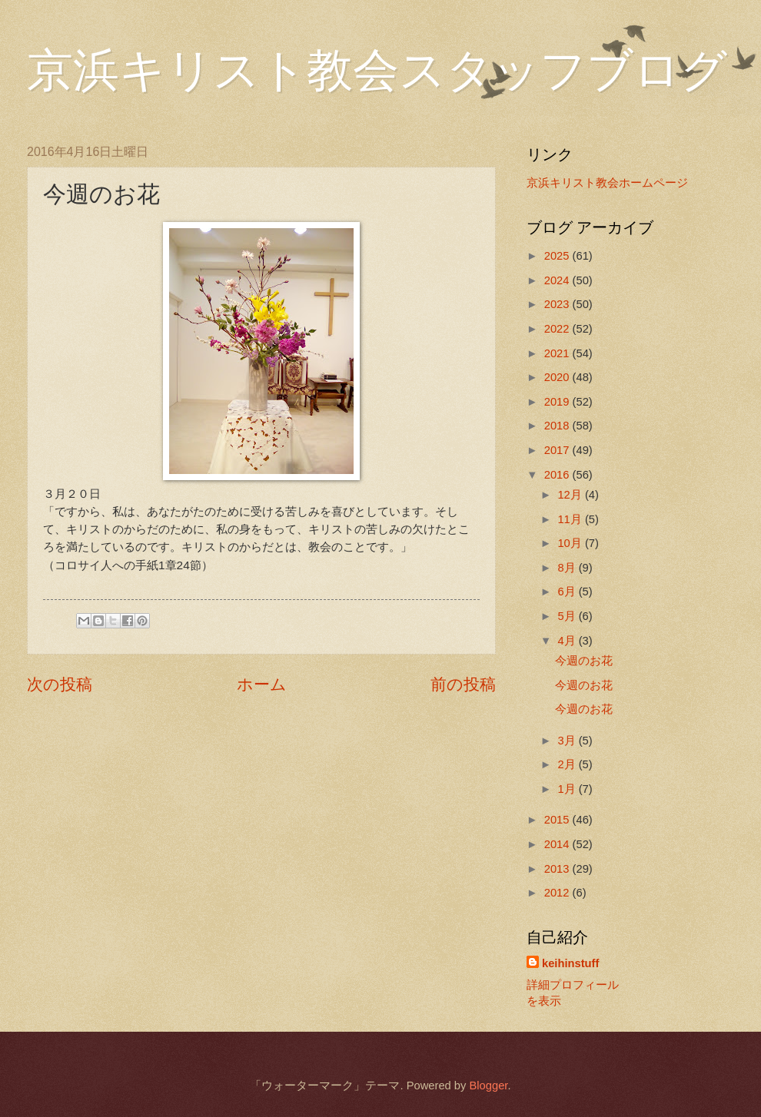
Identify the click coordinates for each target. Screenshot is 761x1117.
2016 (558, 475)
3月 (567, 740)
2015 (558, 820)
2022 (558, 329)
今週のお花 (584, 661)
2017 (558, 450)
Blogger (488, 1085)
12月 (570, 495)
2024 (558, 280)
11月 (570, 519)
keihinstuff (570, 963)
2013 (558, 869)
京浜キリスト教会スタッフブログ (377, 70)
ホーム (262, 684)
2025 (558, 256)
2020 (558, 377)
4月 (567, 641)
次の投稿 (59, 684)
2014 (558, 844)
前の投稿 (463, 684)
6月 (567, 591)
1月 (567, 789)
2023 (558, 304)
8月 (567, 568)
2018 (558, 425)
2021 (558, 353)
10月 (570, 543)
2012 (558, 893)
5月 (567, 616)
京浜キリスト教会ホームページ (607, 183)
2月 (567, 764)
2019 (558, 402)
